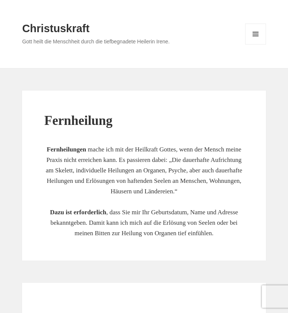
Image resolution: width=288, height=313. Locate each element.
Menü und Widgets (255, 44)
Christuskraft (56, 28)
